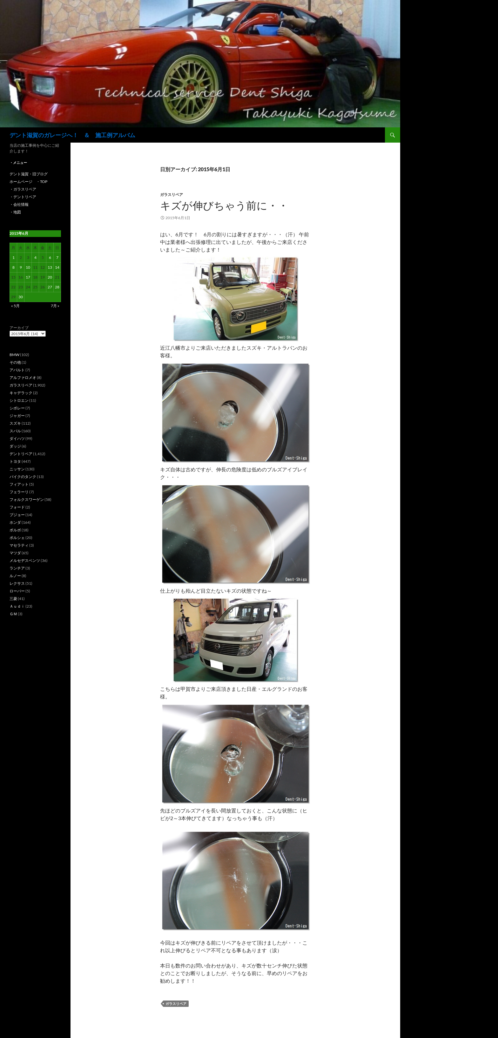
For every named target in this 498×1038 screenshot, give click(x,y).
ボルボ (15, 530)
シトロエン (19, 400)
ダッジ (15, 446)
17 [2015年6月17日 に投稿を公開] (28, 277)
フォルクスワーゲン (27, 499)
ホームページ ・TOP (28, 181)
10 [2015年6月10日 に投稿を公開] (28, 267)
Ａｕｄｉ (17, 606)
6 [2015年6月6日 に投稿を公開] (50, 257)
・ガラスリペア (23, 189)
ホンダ (15, 522)
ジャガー (17, 415)
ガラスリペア (171, 194)
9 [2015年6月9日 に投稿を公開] (21, 267)
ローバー (17, 591)
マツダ (15, 552)
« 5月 (15, 305)
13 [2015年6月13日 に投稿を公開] (50, 267)
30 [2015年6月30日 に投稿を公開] (20, 296)
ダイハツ (17, 438)
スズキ (15, 423)
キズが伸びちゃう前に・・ (224, 205)
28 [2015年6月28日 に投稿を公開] (57, 287)
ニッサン (17, 469)
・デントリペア (23, 196)
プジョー (17, 514)
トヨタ (15, 461)
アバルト (17, 369)
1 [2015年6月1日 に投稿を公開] (13, 257)
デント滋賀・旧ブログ (29, 174)
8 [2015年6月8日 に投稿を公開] (13, 267)
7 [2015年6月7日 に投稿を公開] (57, 257)
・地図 (15, 212)
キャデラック (21, 392)
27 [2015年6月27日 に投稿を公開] (50, 287)
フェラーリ (19, 491)
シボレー (17, 408)
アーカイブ (19, 327)
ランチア (17, 568)
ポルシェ (17, 537)
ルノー (15, 575)
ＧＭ (13, 613)
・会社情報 (19, 204)
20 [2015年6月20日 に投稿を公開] (50, 277)
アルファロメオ (23, 377)
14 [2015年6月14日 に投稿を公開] (57, 267)
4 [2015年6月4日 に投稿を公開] (35, 257)
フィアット (19, 484)
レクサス (17, 583)
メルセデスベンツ (25, 560)
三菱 (13, 598)
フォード (17, 507)
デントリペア (21, 453)
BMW (14, 354)
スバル (15, 430)
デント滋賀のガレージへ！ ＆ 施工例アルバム (72, 134)
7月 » (55, 305)
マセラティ (19, 545)
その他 (15, 362)
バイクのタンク (23, 476)
